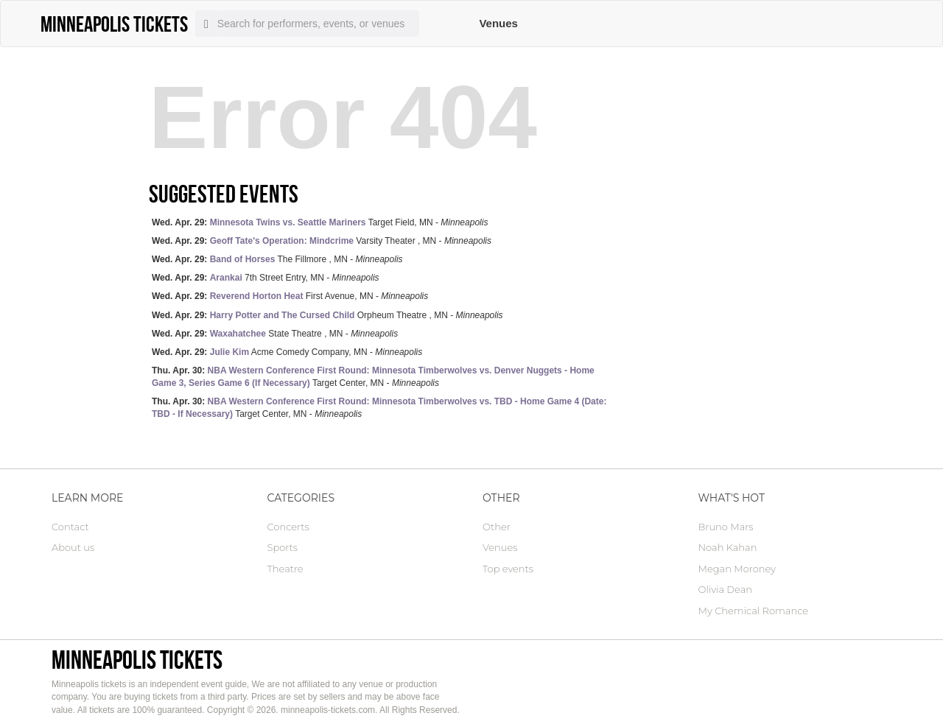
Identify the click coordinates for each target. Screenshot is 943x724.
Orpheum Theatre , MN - (327, 315)
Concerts (288, 527)
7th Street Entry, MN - (265, 278)
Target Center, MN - (373, 376)
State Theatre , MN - (275, 333)
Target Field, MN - (320, 222)
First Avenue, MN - (290, 296)
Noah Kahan (727, 547)
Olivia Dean (725, 589)
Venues (498, 23)
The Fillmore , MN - (277, 259)
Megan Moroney (737, 568)
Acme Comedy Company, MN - (287, 352)
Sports (282, 547)
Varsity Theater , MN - (321, 241)
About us (73, 547)
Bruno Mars (726, 527)
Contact (70, 527)
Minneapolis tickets (137, 659)
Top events (508, 568)
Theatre (285, 568)
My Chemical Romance (753, 610)
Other (497, 527)
